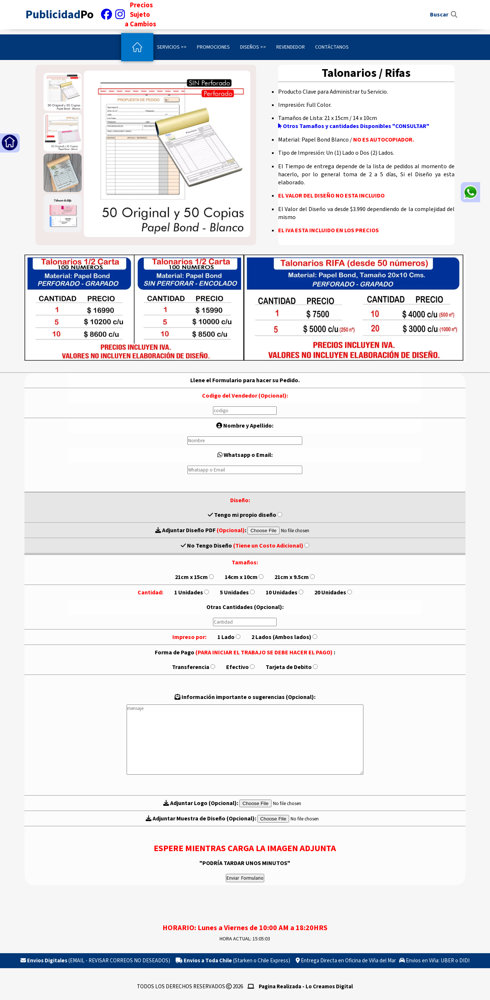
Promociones (213, 47)
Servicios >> (172, 47)
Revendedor (290, 47)
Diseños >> (253, 47)
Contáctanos (332, 47)
